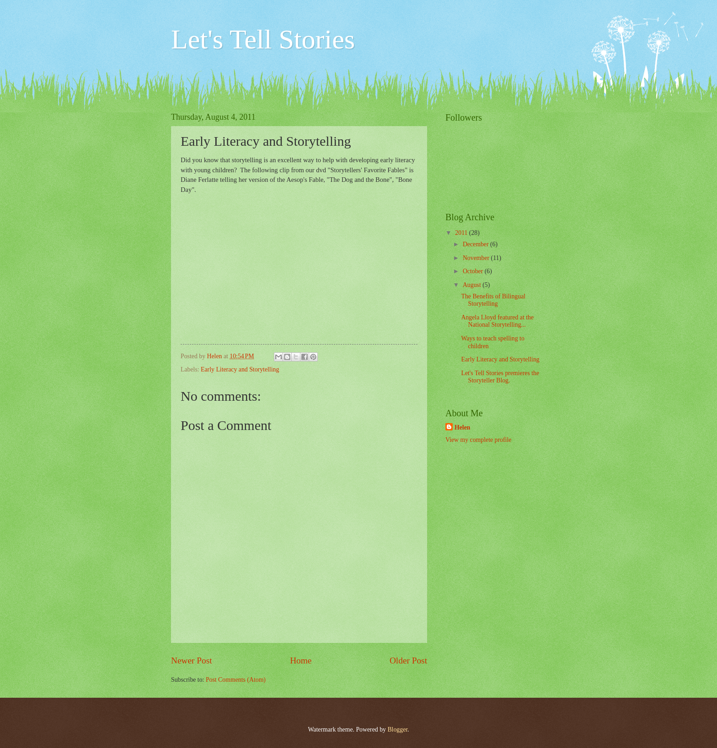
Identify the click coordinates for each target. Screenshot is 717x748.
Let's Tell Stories (263, 39)
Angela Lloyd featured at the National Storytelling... (497, 321)
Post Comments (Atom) (236, 679)
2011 (462, 232)
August (472, 284)
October (474, 271)
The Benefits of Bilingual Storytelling (493, 300)
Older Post (408, 660)
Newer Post (191, 660)
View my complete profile (478, 439)
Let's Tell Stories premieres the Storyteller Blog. (500, 377)
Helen (463, 427)
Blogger (397, 729)
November (477, 258)
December (476, 244)
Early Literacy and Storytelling (240, 369)
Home (300, 660)
